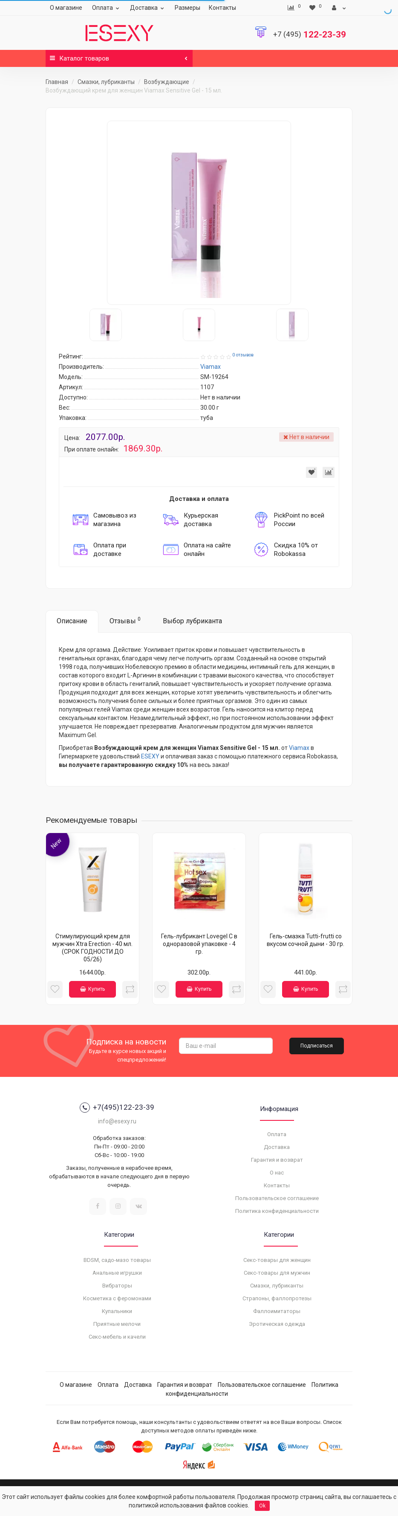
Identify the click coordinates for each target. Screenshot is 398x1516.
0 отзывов (243, 355)
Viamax (299, 747)
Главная (57, 81)
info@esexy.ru (117, 1121)
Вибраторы (117, 1285)
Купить (92, 989)
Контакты (222, 7)
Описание (72, 621)
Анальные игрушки (117, 1273)
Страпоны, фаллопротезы (276, 1298)
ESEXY (150, 756)
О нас (277, 1172)
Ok (262, 1506)
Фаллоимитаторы (276, 1311)
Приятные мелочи (117, 1324)
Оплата (106, 7)
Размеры (187, 7)
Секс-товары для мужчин (277, 1273)
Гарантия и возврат (277, 1160)
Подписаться (316, 1046)
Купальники (117, 1311)
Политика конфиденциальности (277, 1211)
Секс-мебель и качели (117, 1337)
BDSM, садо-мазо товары (117, 1260)
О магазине (66, 7)
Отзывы (125, 620)
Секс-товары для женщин (277, 1260)
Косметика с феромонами (117, 1298)
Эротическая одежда (277, 1324)
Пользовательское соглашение (277, 1198)
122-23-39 (309, 34)
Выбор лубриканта (192, 621)
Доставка (148, 7)
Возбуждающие (166, 81)
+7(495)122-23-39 (117, 1107)
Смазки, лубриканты (106, 81)
